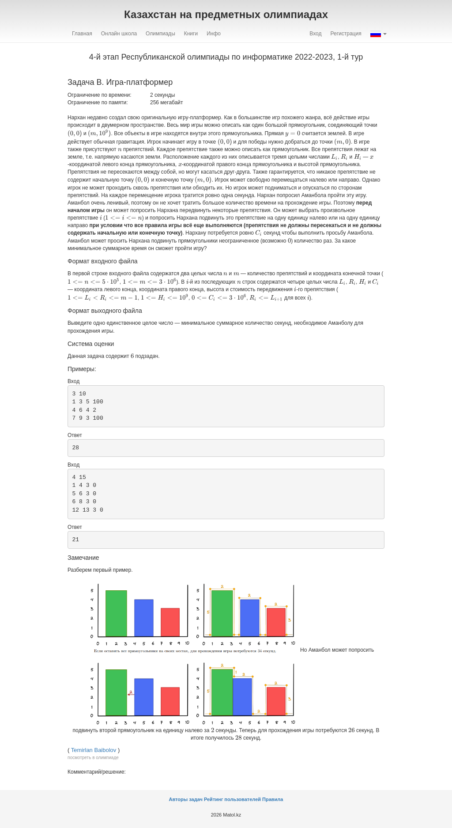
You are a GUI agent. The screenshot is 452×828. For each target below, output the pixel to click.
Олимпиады (160, 33)
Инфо (214, 33)
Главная (82, 33)
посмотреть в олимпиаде (93, 757)
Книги (191, 33)
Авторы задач (186, 799)
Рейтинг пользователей (232, 799)
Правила (272, 799)
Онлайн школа (119, 33)
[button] (378, 33)
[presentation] (75, 133)
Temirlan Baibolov (94, 750)
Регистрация (346, 33)
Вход (315, 33)
